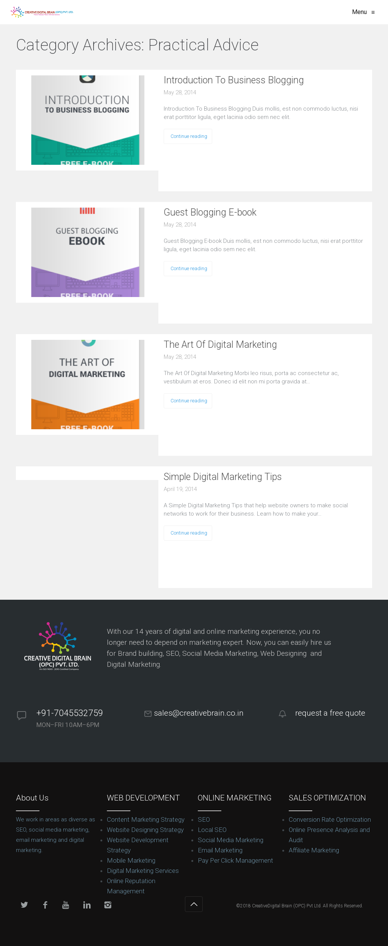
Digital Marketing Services (143, 870)
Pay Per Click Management (235, 860)
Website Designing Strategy (145, 829)
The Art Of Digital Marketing (220, 344)
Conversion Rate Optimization (330, 819)
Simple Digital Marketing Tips (223, 476)
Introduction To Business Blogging (234, 80)
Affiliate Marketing (314, 850)
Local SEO (212, 829)
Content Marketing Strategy (146, 819)
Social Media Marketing (230, 840)
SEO (204, 819)
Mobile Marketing (131, 860)
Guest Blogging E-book (210, 212)
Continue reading (189, 136)
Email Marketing (220, 850)
